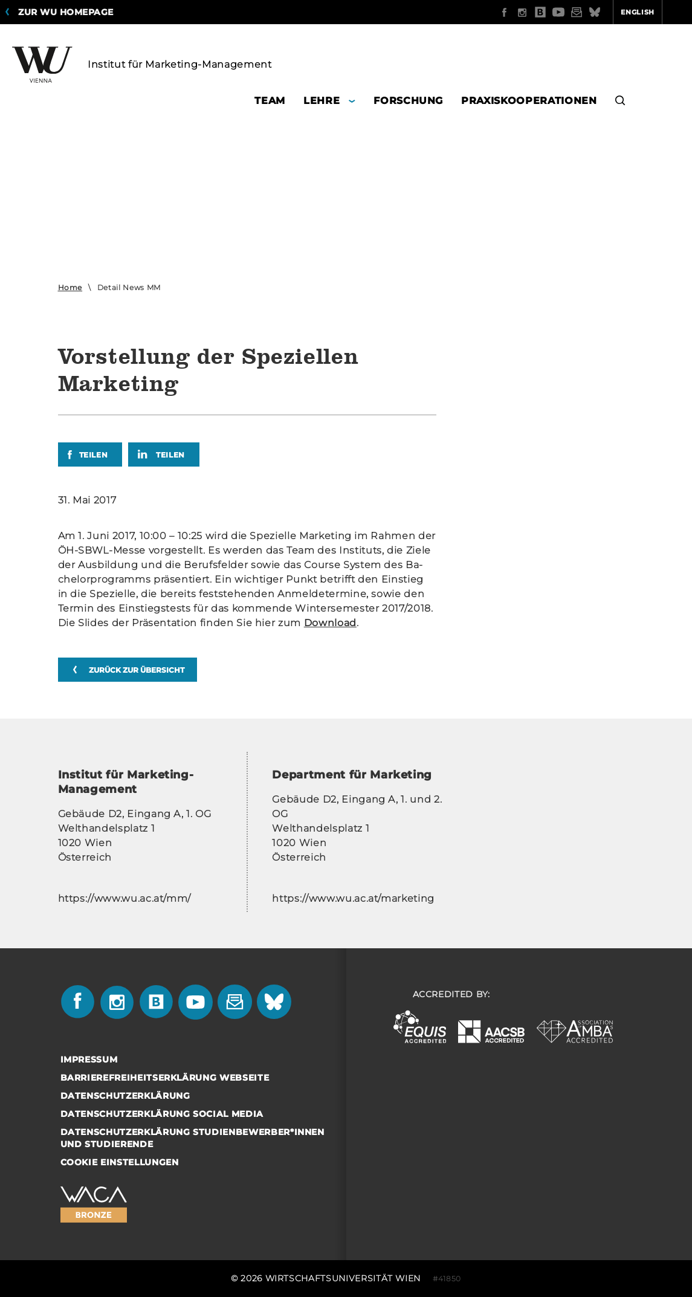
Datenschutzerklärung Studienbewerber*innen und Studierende (192, 1138)
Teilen (93, 454)
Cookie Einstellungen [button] (119, 1162)
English (590, 12)
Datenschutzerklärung (125, 1095)
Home (70, 287)
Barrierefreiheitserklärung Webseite (165, 1077)
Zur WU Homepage (66, 12)
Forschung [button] (408, 100)
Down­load (330, 623)
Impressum (89, 1059)
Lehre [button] (321, 100)
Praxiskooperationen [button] (529, 100)
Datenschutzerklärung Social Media (162, 1113)
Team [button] (269, 100)
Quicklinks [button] (653, 12)
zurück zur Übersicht (136, 669)
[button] (620, 102)
